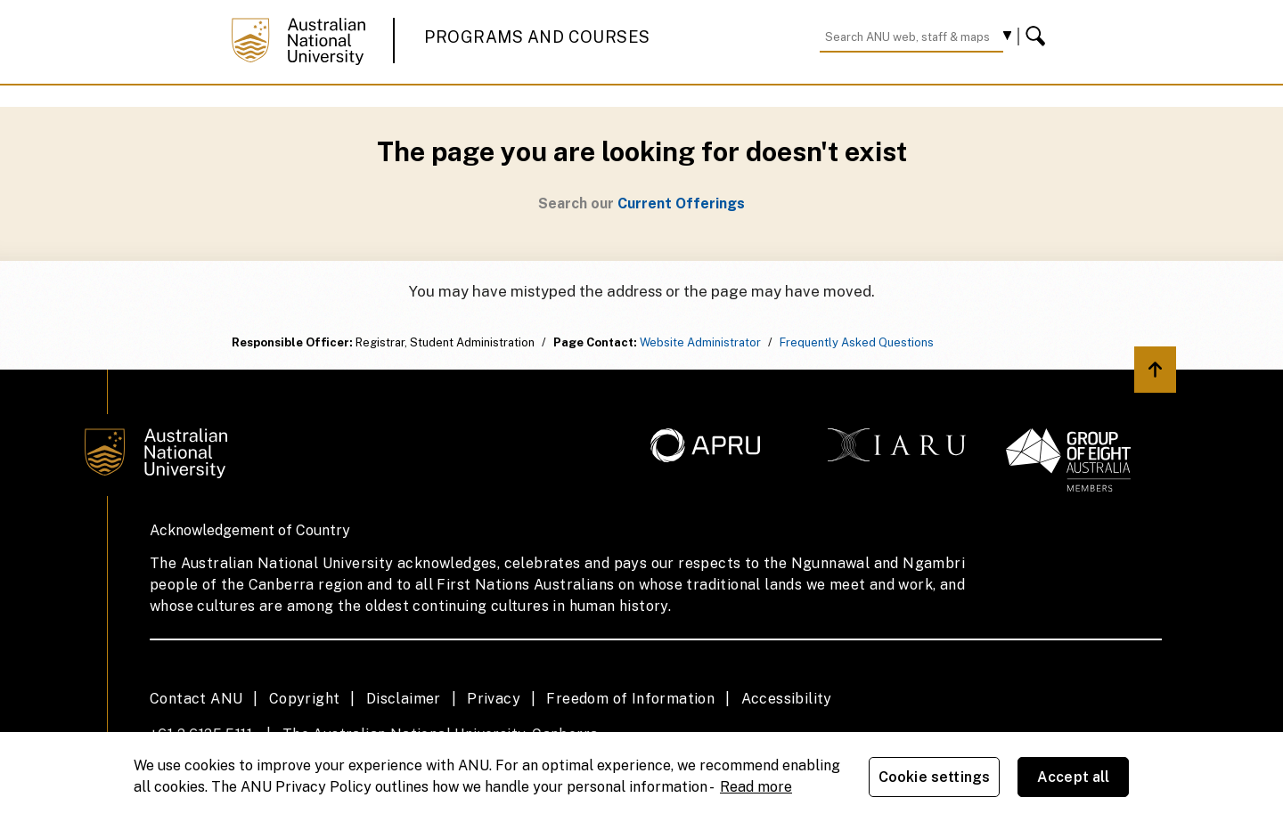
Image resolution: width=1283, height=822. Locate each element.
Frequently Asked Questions (857, 342)
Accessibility (786, 698)
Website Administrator (700, 342)
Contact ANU (196, 698)
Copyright (304, 698)
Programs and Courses (537, 37)
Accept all (1073, 777)
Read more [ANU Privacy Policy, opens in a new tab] (756, 786)
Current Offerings (681, 203)
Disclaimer (403, 698)
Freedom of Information (630, 698)
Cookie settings (934, 777)
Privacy (493, 698)
